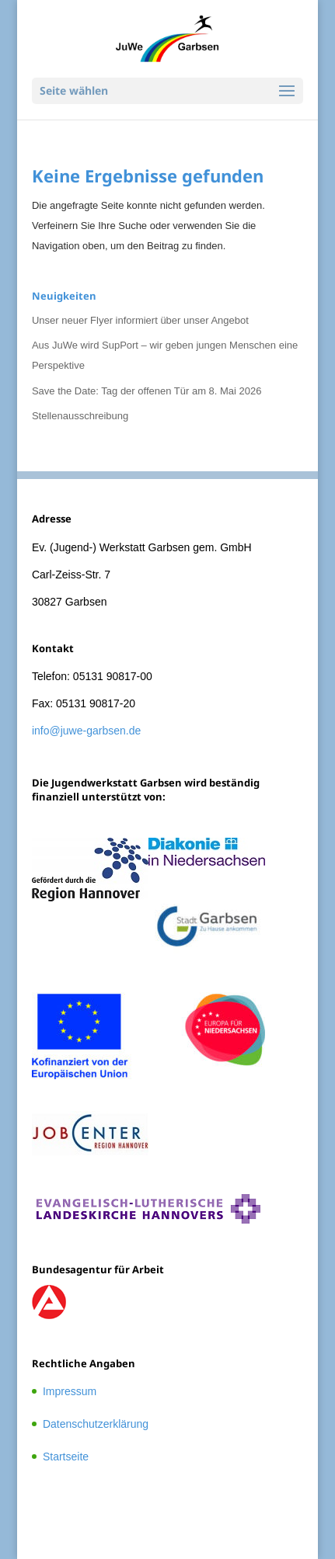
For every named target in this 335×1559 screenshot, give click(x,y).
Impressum (69, 1391)
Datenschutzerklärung (95, 1424)
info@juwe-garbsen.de (86, 730)
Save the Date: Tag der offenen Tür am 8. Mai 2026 (147, 391)
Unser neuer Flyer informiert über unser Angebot (140, 320)
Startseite (66, 1456)
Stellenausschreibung (80, 416)
